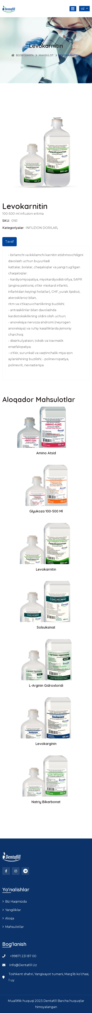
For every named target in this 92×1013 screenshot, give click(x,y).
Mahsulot (46, 55)
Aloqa (9, 918)
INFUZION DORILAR (41, 228)
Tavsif (9, 241)
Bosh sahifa (22, 55)
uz (83, 8)
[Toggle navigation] (73, 8)
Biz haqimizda (16, 901)
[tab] (9, 241)
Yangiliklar (13, 910)
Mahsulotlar (14, 927)
